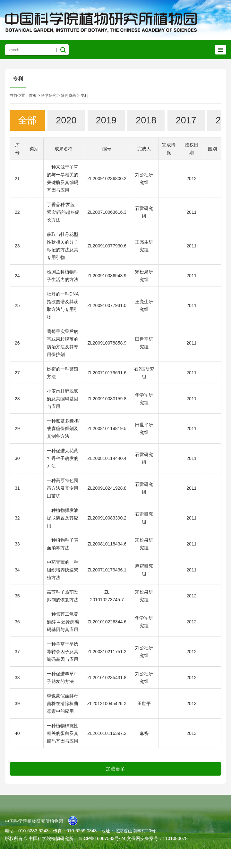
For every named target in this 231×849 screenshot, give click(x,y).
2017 (186, 120)
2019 (106, 120)
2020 (66, 120)
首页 (33, 95)
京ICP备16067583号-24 (101, 838)
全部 (27, 120)
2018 (146, 120)
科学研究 (48, 95)
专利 (84, 95)
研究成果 (68, 95)
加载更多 (115, 768)
